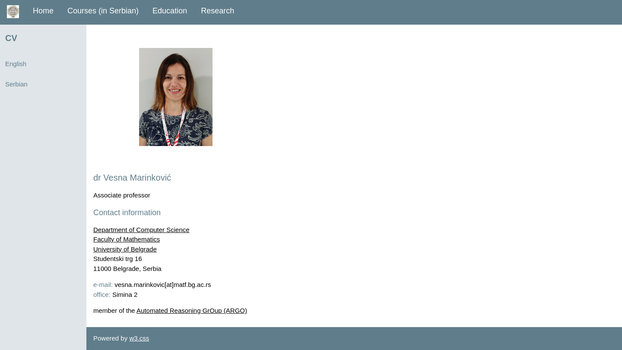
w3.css (139, 338)
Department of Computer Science (141, 229)
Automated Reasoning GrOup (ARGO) (191, 310)
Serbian (16, 84)
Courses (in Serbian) (103, 10)
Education (169, 10)
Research (217, 10)
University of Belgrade (125, 249)
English (15, 63)
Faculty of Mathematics (126, 239)
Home (43, 10)
